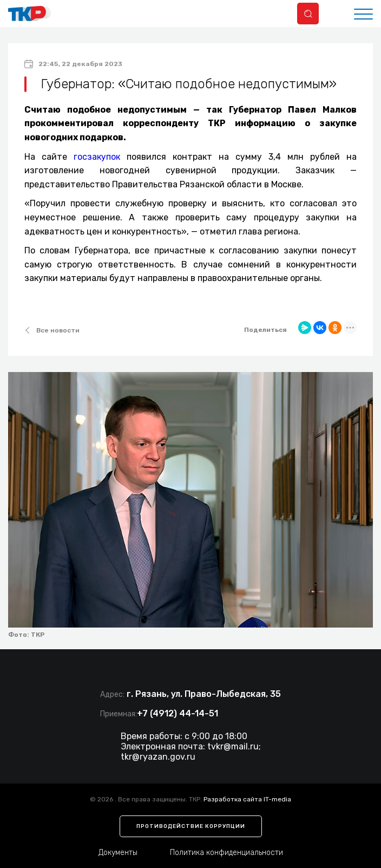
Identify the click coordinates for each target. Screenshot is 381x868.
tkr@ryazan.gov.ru (158, 757)
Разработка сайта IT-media (247, 799)
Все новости (52, 330)
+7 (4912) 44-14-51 (177, 713)
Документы (117, 852)
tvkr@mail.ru (233, 746)
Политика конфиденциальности (226, 852)
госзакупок (97, 157)
